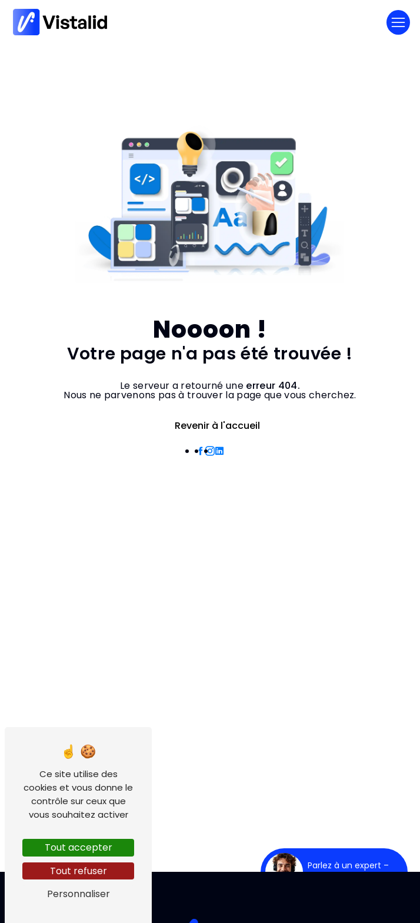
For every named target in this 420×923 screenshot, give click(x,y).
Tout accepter (78, 847)
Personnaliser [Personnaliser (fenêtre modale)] (78, 894)
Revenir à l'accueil (210, 425)
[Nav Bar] (398, 22)
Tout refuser (78, 871)
